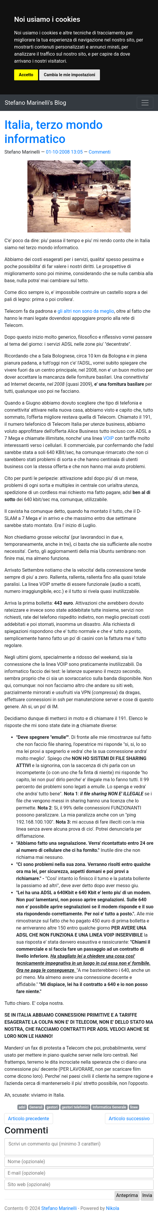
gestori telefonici (75, 1107)
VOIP (108, 438)
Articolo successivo (129, 1118)
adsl (22, 1107)
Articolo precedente (28, 1118)
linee (134, 1107)
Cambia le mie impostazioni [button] (69, 74)
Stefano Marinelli (59, 1208)
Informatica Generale (109, 1107)
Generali (36, 1107)
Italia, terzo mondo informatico (53, 132)
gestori (52, 1107)
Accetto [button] (26, 74)
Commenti (100, 152)
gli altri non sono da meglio (85, 311)
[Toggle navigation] (145, 103)
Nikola (112, 1208)
